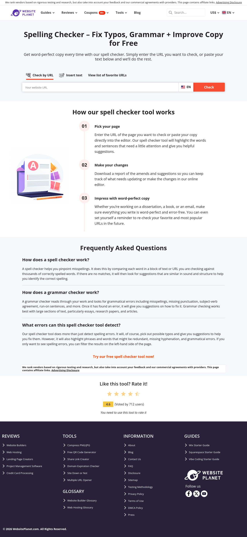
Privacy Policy (138, 494)
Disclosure (136, 473)
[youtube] (204, 493)
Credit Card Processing (23, 473)
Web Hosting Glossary (83, 507)
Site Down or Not (80, 473)
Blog (131, 452)
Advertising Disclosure (229, 2)
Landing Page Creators (23, 459)
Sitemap (134, 480)
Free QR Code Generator (85, 452)
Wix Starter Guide (202, 445)
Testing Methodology (143, 487)
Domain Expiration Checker (87, 466)
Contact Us (136, 459)
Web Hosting (16, 452)
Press (132, 515)
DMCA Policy (137, 508)
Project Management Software (29, 466)
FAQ (131, 466)
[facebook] (188, 493)
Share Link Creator (81, 459)
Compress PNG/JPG (81, 445)
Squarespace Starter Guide (209, 452)
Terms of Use (138, 501)
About (132, 445)
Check (209, 87)
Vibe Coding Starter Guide (208, 459)
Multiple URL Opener (82, 480)
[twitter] (196, 493)
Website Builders (19, 445)
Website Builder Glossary (85, 500)
